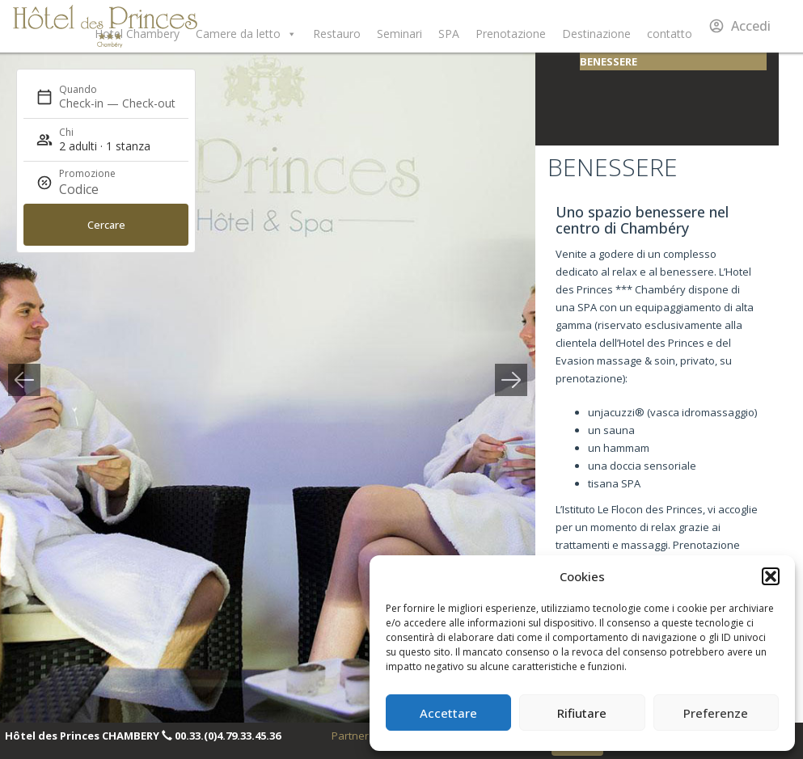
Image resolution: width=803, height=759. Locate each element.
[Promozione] (98, 189)
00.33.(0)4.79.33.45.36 (228, 735)
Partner (350, 735)
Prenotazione (510, 33)
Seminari (399, 33)
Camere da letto (246, 34)
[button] (771, 576)
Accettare (448, 713)
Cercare (106, 224)
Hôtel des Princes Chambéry (105, 26)
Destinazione (596, 33)
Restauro (337, 33)
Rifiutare (581, 713)
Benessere (608, 61)
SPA (448, 33)
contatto (669, 33)
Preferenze (715, 713)
